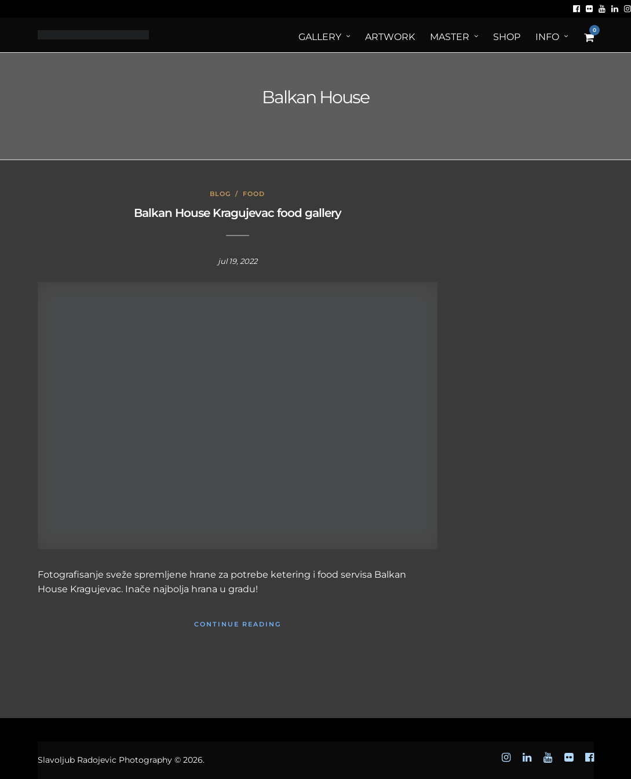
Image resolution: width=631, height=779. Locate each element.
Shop (506, 36)
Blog (220, 194)
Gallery (319, 36)
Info (547, 36)
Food (254, 194)
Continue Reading (237, 624)
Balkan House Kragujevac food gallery (237, 213)
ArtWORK (390, 36)
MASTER (449, 36)
